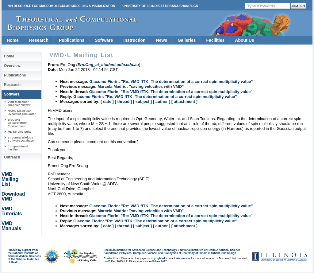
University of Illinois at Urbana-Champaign (160, 6)
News (161, 40)
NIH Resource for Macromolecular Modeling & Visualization (61, 6)
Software (104, 40)
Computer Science (145, 253)
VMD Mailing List (10, 179)
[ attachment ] (184, 101)
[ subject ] (142, 101)
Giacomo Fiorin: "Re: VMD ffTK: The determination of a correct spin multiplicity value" (171, 81)
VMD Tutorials (12, 211)
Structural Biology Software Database (21, 139)
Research (38, 40)
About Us (244, 40)
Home (13, 40)
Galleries (187, 40)
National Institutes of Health (198, 250)
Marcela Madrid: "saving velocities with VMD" (141, 86)
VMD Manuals (11, 226)
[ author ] (161, 101)
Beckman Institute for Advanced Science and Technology (140, 250)
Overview (12, 66)
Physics (126, 253)
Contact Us (111, 258)
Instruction (134, 40)
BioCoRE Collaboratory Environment (17, 123)
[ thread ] (123, 101)
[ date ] (107, 101)
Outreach (12, 157)
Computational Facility (18, 148)
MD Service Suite (19, 131)
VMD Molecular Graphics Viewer (19, 103)
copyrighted (157, 258)
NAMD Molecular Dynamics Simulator (22, 112)
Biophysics (170, 253)
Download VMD (13, 196)
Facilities (215, 40)
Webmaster (183, 258)
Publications (71, 40)
